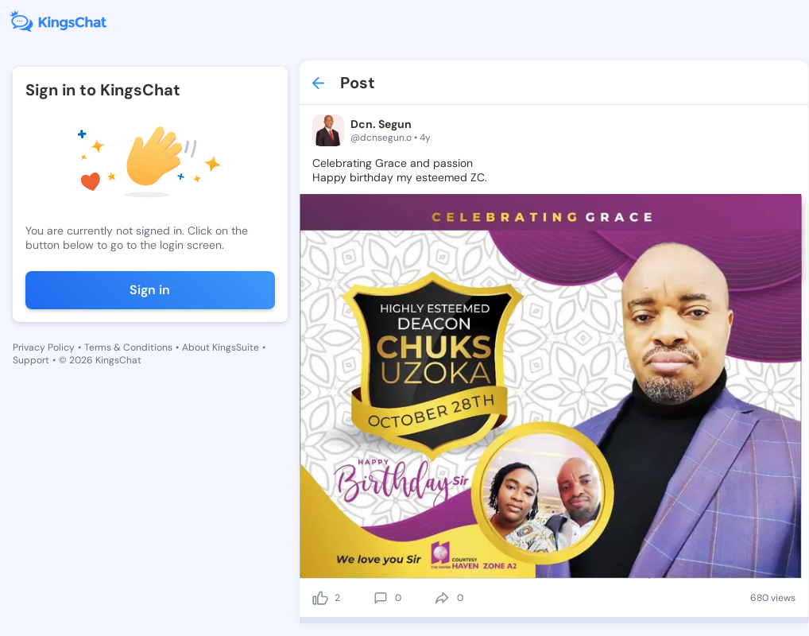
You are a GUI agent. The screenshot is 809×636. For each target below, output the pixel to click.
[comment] (381, 598)
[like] (320, 598)
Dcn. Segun (381, 124)
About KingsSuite (220, 347)
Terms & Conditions (128, 347)
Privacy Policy (44, 347)
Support (31, 360)
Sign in (150, 289)
